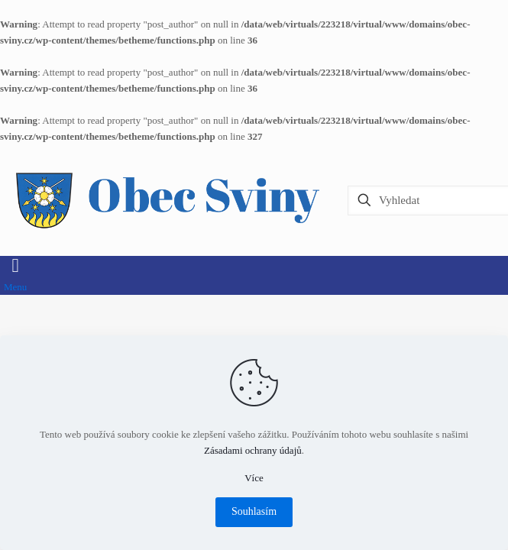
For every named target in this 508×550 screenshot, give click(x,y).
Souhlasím (254, 511)
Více (254, 478)
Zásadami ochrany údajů (253, 450)
